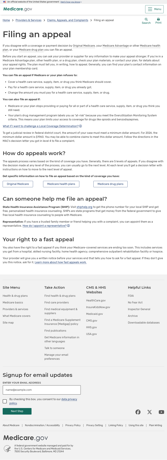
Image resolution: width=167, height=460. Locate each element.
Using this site (136, 425)
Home (6, 20)
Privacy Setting (94, 425)
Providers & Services (28, 20)
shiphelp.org (84, 207)
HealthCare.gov (96, 300)
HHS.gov (91, 327)
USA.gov (91, 334)
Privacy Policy (73, 425)
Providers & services (15, 309)
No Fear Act (135, 302)
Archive (133, 316)
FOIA (131, 295)
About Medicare (11, 425)
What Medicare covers (16, 316)
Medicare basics (13, 302)
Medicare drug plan (31, 49)
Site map (8, 322)
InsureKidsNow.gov (98, 307)
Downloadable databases (144, 322)
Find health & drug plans (59, 295)
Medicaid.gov (94, 313)
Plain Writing (155, 425)
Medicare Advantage (116, 45)
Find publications (55, 330)
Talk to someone (54, 348)
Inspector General (139, 309)
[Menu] (154, 9)
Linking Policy (115, 425)
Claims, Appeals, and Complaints (67, 20)
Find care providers (56, 302)
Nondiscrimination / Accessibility (42, 425)
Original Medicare (84, 45)
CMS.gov (91, 320)
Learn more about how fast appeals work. (61, 262)
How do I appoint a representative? (46, 225)
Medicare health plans (61, 184)
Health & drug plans (15, 295)
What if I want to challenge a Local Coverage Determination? (42, 126)
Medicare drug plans (110, 184)
